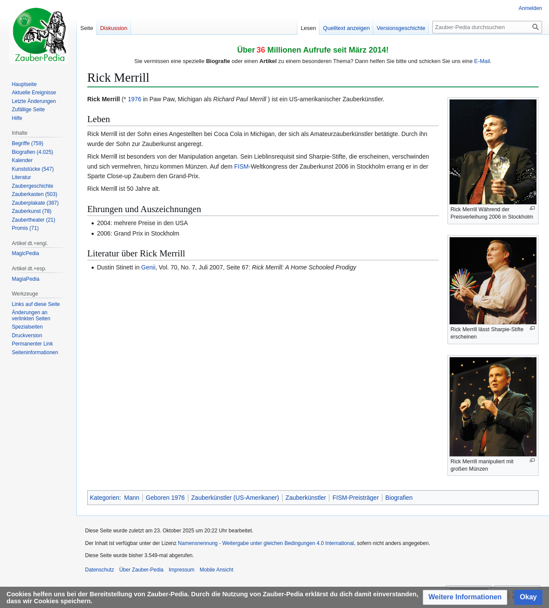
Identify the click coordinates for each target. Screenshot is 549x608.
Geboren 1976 (165, 497)
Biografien (399, 497)
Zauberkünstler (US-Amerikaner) (235, 497)
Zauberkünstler (306, 497)
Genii (148, 267)
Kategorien (104, 497)
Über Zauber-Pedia (141, 570)
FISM (241, 166)
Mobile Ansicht (216, 570)
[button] (465, 597)
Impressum (181, 570)
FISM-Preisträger (355, 497)
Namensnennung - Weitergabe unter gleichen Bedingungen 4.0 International (266, 543)
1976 (134, 99)
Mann (131, 497)
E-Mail (482, 61)
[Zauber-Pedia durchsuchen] (487, 27)
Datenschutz (99, 570)
